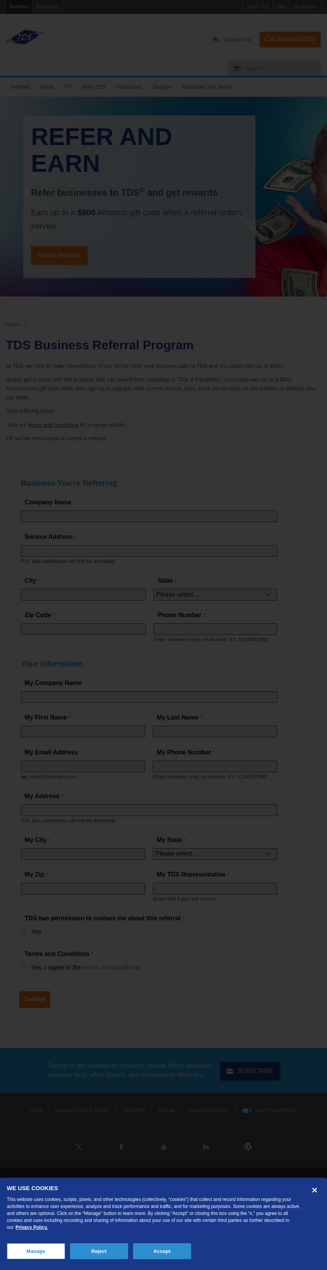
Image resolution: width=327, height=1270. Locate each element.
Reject (99, 1251)
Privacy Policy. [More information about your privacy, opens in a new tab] (31, 1227)
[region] (163, 1224)
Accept (162, 1251)
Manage (35, 1251)
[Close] (314, 1190)
